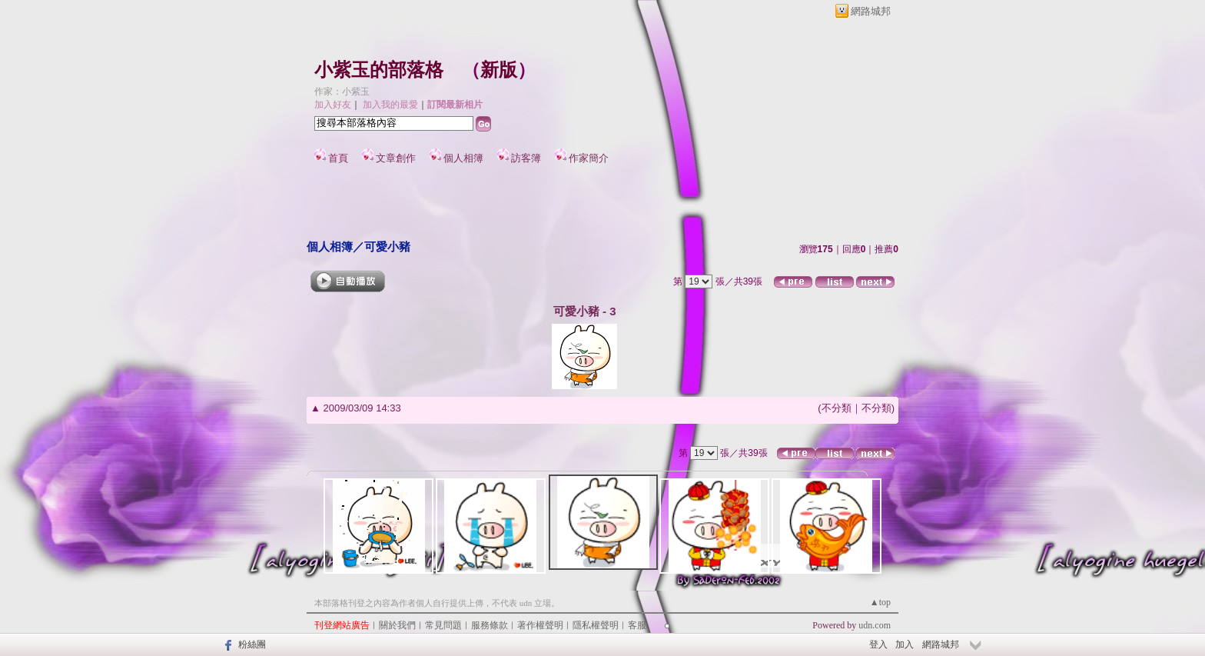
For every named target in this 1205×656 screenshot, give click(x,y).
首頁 (338, 158)
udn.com (874, 625)
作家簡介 (589, 158)
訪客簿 (526, 158)
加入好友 (332, 104)
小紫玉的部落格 (378, 70)
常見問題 (443, 625)
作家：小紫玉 (342, 91)
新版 (498, 70)
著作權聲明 (540, 625)
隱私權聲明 (596, 625)
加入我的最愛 (390, 104)
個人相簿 (463, 158)
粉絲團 (252, 644)
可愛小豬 (387, 246)
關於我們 (397, 625)
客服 (637, 625)
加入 (904, 644)
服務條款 (489, 625)
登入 (878, 644)
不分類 (836, 408)
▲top (880, 602)
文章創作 (396, 158)
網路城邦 (871, 11)
